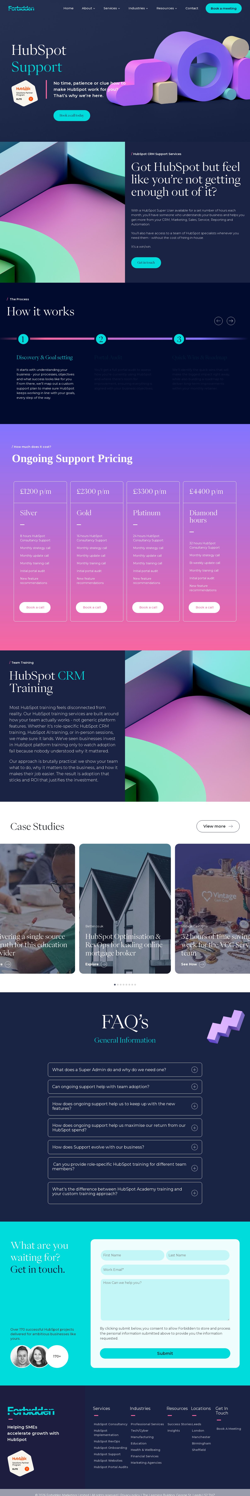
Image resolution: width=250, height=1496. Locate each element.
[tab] (115, 984)
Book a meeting (224, 8)
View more (218, 825)
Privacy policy (130, 1489)
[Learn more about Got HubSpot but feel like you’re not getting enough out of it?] (146, 262)
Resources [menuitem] (167, 8)
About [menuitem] (88, 8)
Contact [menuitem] (192, 8)
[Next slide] (231, 321)
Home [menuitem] (68, 8)
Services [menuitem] (112, 8)
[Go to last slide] (218, 321)
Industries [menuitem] (138, 8)
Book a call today (72, 115)
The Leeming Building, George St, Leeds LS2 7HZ (179, 1489)
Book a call (34, 607)
